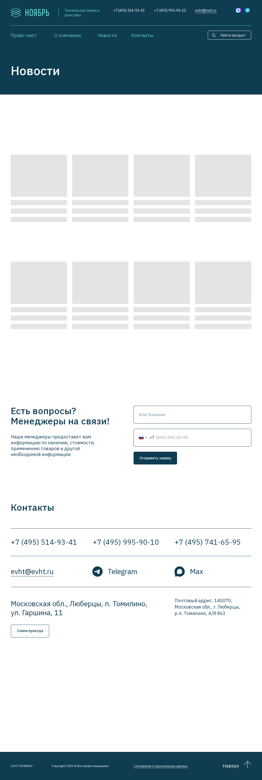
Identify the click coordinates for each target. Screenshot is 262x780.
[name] (192, 415)
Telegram (122, 571)
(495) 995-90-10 (172, 10)
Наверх (231, 766)
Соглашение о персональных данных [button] (161, 766)
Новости (107, 35)
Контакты (142, 35)
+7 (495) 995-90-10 (126, 542)
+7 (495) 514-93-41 (129, 10)
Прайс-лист (24, 35)
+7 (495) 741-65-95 (207, 542)
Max (196, 571)
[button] (30, 631)
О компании (67, 35)
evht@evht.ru (205, 10)
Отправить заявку (155, 458)
